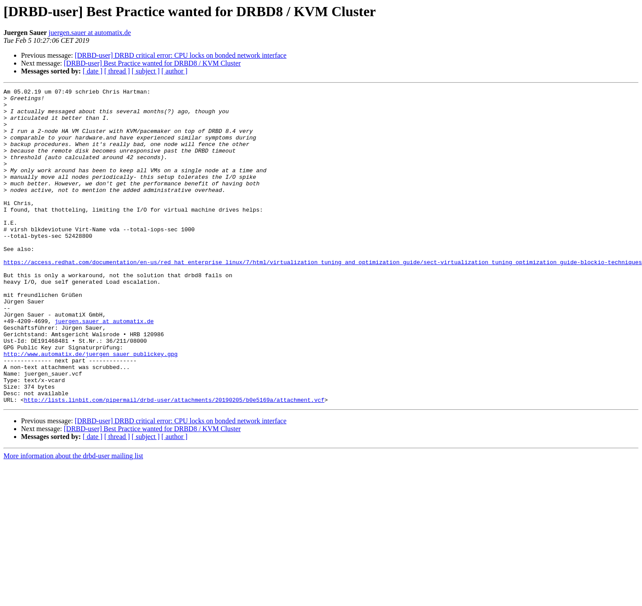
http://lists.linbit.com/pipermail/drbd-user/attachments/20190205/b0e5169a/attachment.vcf (174, 463)
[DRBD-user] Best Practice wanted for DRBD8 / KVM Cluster (152, 63)
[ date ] (92, 71)
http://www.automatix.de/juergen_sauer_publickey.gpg (91, 407)
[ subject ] (146, 71)
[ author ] (174, 71)
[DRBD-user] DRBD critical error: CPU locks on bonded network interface (181, 55)
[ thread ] (117, 71)
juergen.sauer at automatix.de (90, 32)
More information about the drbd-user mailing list (73, 518)
